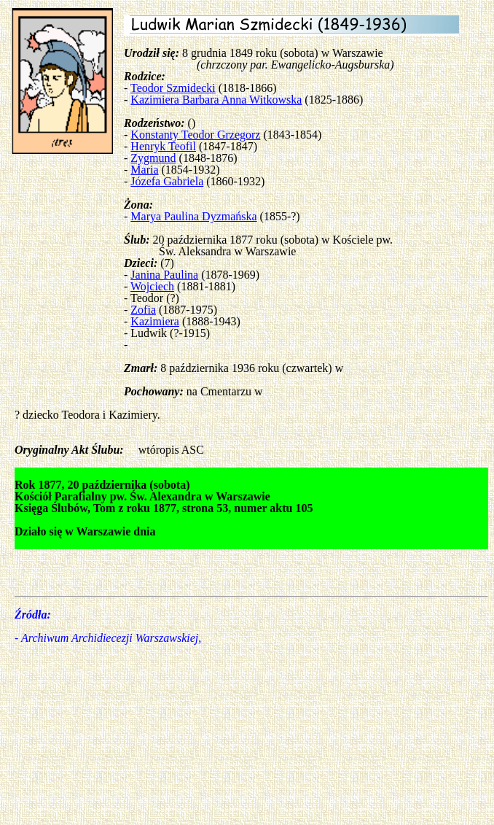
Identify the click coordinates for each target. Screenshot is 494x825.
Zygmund (153, 158)
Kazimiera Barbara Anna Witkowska (216, 99)
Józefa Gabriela (166, 181)
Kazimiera (154, 321)
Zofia (143, 309)
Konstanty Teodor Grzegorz (195, 134)
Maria (144, 169)
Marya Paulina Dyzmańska (193, 216)
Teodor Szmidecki (173, 88)
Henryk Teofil (163, 146)
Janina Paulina (164, 274)
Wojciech (152, 286)
